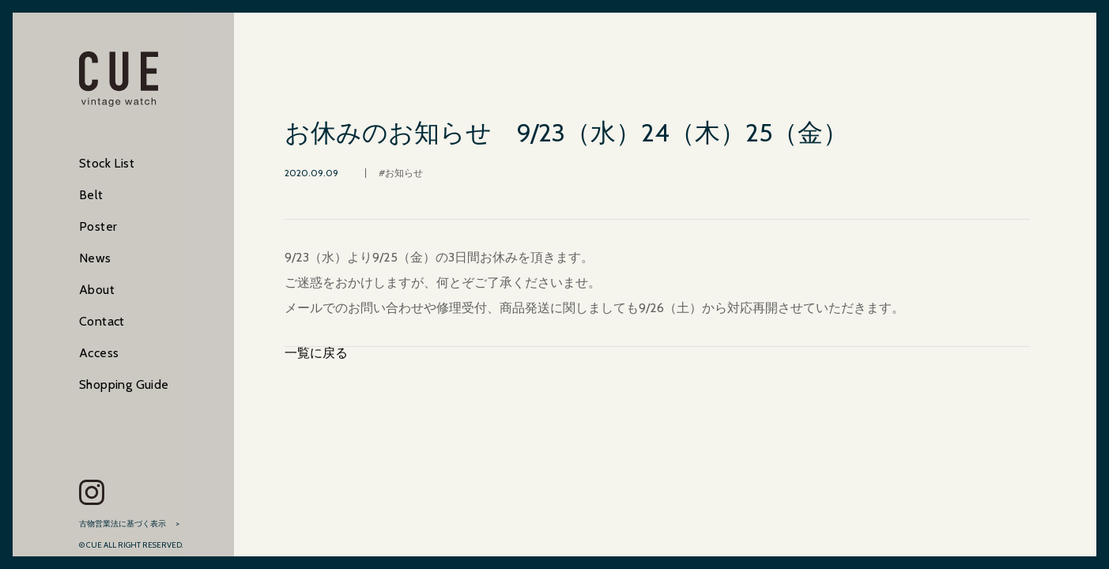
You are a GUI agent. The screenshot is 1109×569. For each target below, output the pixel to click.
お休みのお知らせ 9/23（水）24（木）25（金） (566, 132)
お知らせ (404, 173)
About (97, 289)
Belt (91, 194)
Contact (102, 321)
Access (99, 352)
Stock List (106, 163)
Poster (98, 226)
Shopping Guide (124, 384)
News (95, 258)
